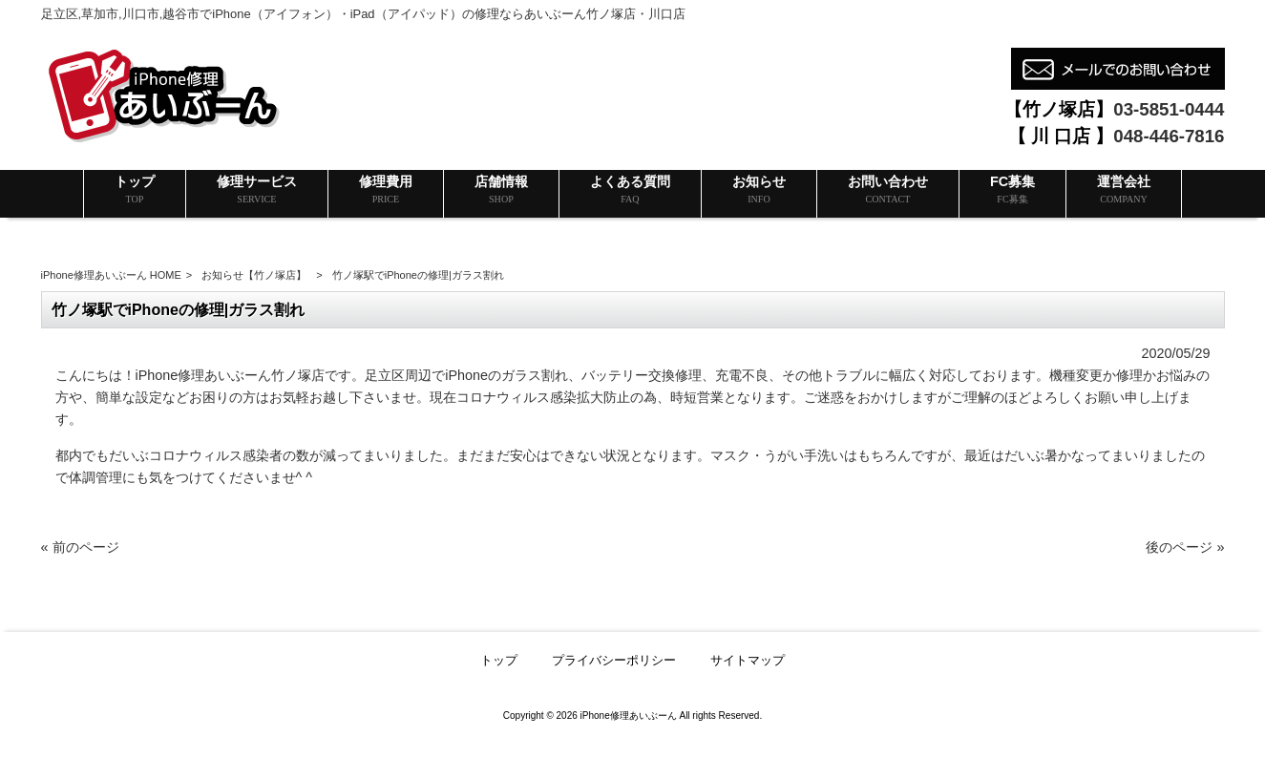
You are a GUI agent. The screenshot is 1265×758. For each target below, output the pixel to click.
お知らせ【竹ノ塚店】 (253, 275)
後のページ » (1185, 547)
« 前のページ (80, 547)
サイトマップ (747, 660)
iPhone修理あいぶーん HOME (111, 275)
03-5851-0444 (1168, 109)
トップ (498, 660)
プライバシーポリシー (614, 660)
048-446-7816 (1168, 136)
